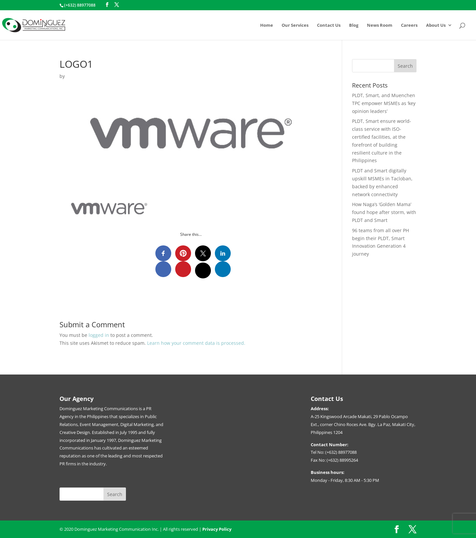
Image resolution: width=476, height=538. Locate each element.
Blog (353, 25)
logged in (99, 335)
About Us (436, 25)
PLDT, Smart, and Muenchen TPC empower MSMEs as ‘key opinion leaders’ (384, 103)
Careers (409, 25)
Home (266, 25)
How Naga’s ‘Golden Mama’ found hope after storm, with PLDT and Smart (384, 212)
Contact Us (328, 25)
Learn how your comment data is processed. (196, 343)
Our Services (295, 25)
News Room (379, 25)
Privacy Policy (216, 529)
